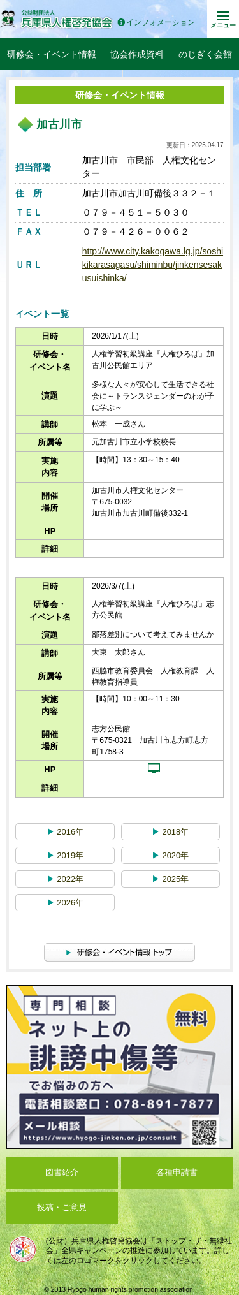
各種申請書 (177, 1172)
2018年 (170, 832)
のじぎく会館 (205, 54)
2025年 (170, 879)
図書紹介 (61, 1172)
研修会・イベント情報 (51, 54)
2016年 (65, 832)
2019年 (65, 855)
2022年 (65, 879)
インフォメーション (156, 22)
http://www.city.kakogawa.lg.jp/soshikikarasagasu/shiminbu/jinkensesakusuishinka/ (152, 264)
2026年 (65, 902)
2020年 (170, 855)
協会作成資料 (137, 54)
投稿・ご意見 (62, 1207)
